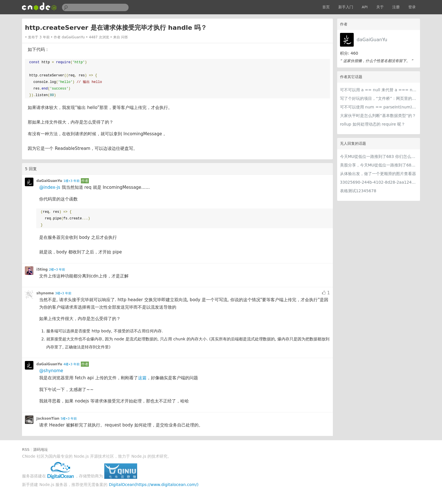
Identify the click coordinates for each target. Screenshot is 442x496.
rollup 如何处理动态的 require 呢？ (372, 124)
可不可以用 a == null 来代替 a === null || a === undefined (378, 90)
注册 (396, 7)
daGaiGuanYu (372, 39)
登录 (412, 7)
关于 (380, 7)
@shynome (51, 370)
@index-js (49, 187)
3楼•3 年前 (63, 293)
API (365, 7)
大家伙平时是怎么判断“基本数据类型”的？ (378, 115)
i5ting (41, 269)
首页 (326, 7)
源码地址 (40, 449)
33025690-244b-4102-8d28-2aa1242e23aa (378, 182)
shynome (45, 293)
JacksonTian (47, 418)
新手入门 (345, 7)
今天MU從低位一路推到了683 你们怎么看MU (378, 156)
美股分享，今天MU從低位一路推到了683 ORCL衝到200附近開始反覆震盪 (378, 165)
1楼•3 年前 (71, 181)
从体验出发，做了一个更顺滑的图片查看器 (378, 173)
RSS (25, 449)
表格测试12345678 (358, 191)
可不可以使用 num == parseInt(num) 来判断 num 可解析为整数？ (378, 107)
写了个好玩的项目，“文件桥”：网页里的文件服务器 (378, 98)
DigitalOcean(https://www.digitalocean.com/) (154, 484)
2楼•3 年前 (57, 269)
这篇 (142, 377)
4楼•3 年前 (71, 364)
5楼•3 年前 (69, 418)
